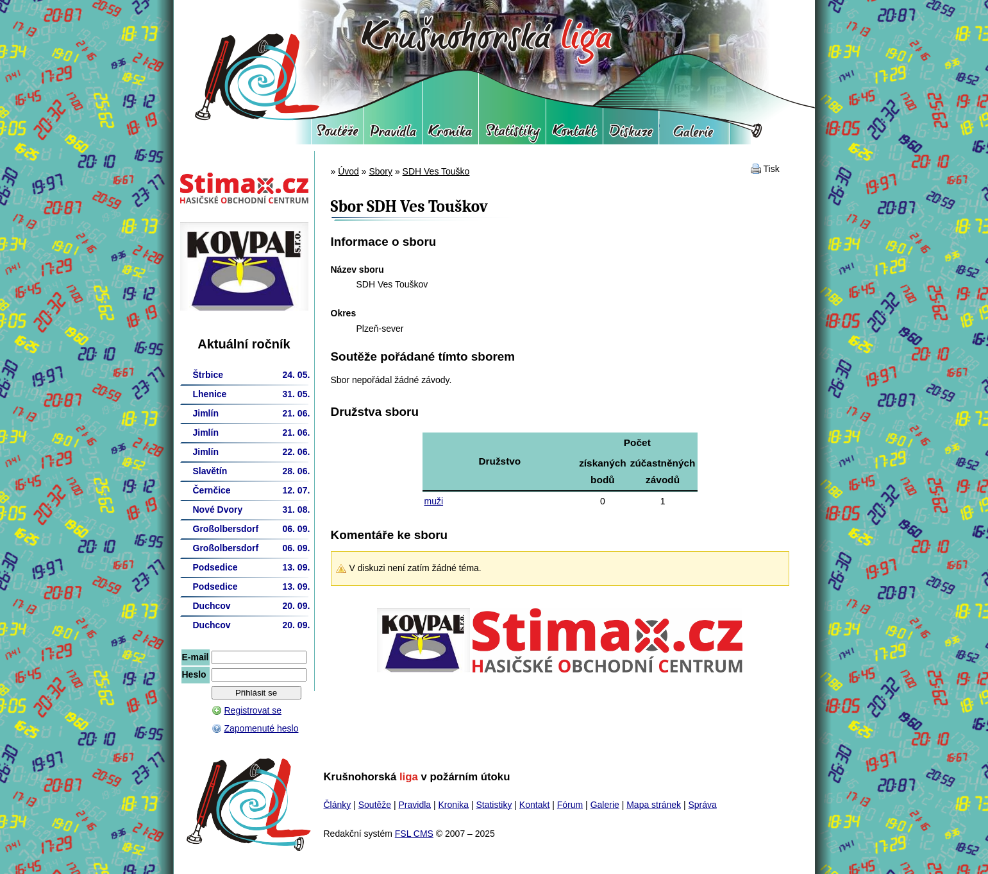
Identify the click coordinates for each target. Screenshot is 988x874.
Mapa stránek (653, 805)
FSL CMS (414, 833)
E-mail (195, 657)
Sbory (380, 171)
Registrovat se (252, 710)
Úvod (348, 171)
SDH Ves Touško (436, 171)
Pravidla (393, 135)
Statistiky (512, 135)
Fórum (630, 135)
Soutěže (338, 135)
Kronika (450, 135)
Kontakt (574, 135)
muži (434, 501)
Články (337, 805)
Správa (702, 805)
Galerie (694, 135)
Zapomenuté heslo (261, 728)
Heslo (194, 674)
